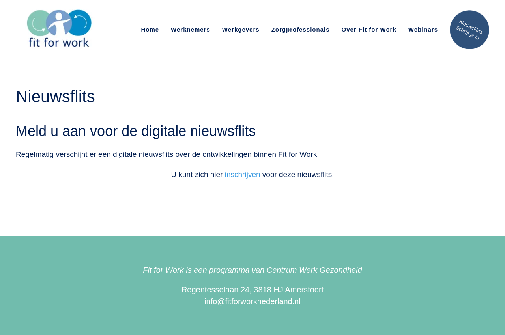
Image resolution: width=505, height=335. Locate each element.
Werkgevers (241, 29)
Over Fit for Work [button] (369, 29)
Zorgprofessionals (300, 29)
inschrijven (242, 174)
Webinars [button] (423, 29)
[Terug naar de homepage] (58, 29)
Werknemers (190, 29)
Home (150, 29)
